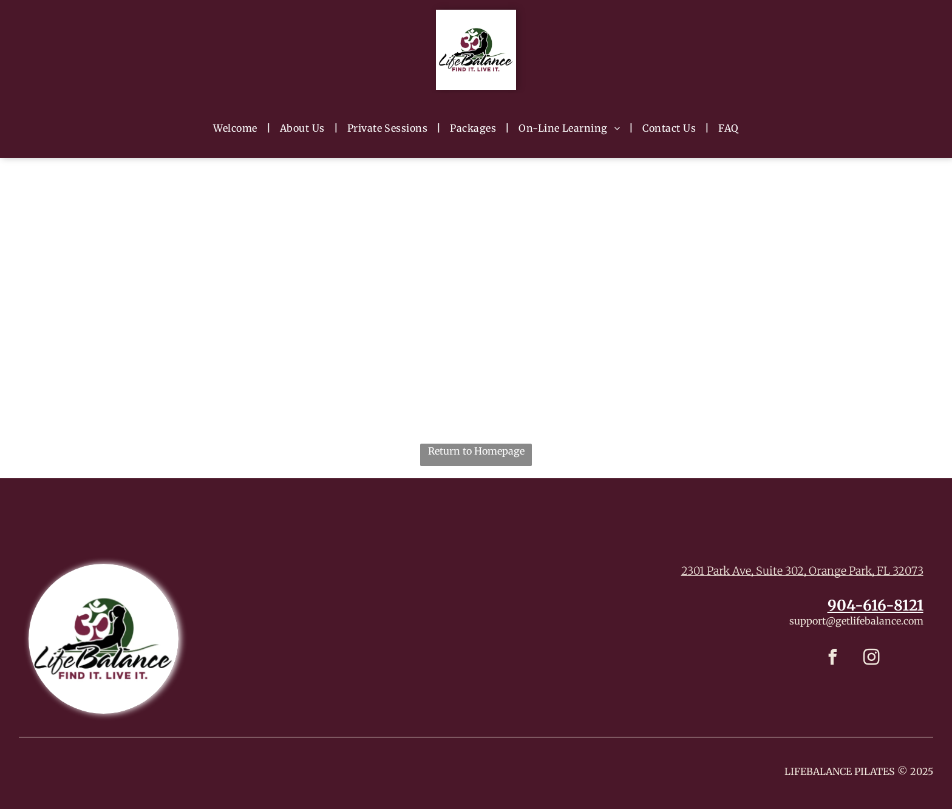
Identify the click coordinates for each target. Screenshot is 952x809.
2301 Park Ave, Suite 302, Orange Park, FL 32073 (802, 571)
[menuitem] (237, 127)
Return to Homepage (476, 451)
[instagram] (871, 658)
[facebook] (832, 658)
